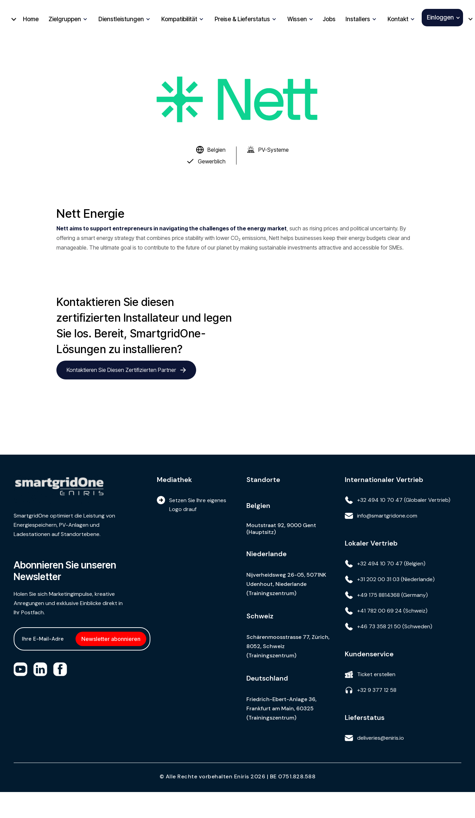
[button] (11, 19)
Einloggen (440, 17)
